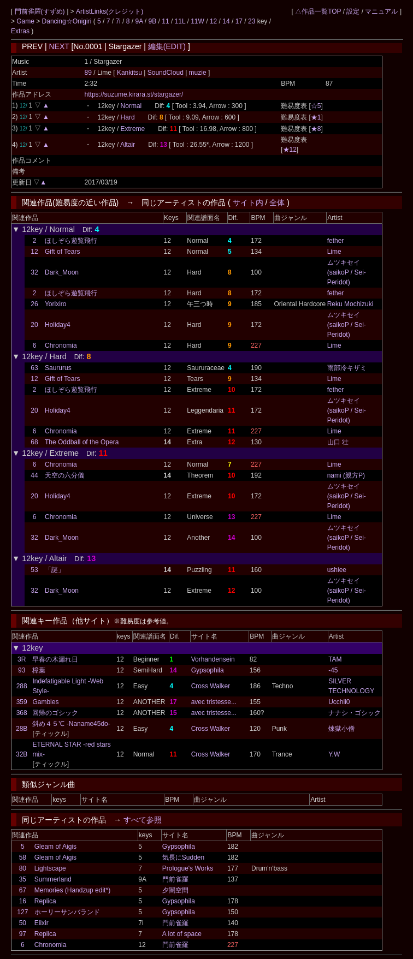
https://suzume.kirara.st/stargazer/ (134, 94)
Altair (127, 144)
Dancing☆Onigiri (67, 21)
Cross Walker (211, 686)
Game (26, 21)
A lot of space (182, 934)
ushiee (336, 570)
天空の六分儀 (64, 475)
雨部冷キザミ (347, 368)
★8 (316, 129)
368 (21, 713)
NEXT (59, 46)
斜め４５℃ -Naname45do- (71, 724)
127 (22, 912)
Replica (45, 901)
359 (21, 702)
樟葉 (38, 670)
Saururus (58, 368)
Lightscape (50, 868)
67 (22, 890)
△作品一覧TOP (318, 11)
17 (239, 21)
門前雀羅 (175, 879)
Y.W (334, 754)
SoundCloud (165, 72)
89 (88, 72)
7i (117, 21)
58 (22, 857)
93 (21, 670)
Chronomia (61, 345)
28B (21, 728)
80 (22, 868)
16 (22, 901)
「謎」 (54, 570)
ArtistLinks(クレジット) (109, 11)
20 (34, 325)
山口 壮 (338, 442)
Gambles (45, 702)
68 (34, 442)
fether (335, 241)
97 (22, 934)
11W (197, 21)
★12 (290, 149)
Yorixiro (56, 304)
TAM (334, 659)
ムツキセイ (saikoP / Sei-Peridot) (346, 272)
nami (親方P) (346, 475)
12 (213, 21)
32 (34, 272)
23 (251, 21)
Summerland (53, 879)
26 (34, 304)
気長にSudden (183, 857)
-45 (333, 670)
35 (22, 879)
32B (21, 754)
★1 (316, 117)
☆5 (316, 106)
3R (21, 659)
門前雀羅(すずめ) (41, 11)
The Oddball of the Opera (82, 442)
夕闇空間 (175, 890)
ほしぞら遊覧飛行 (71, 241)
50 (22, 923)
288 (21, 686)
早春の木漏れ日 (55, 659)
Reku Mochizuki (350, 304)
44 (34, 475)
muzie (197, 72)
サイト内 (248, 202)
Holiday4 (57, 325)
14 (225, 21)
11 (165, 21)
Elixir (41, 923)
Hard (128, 117)
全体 (277, 202)
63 (34, 368)
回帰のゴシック (55, 713)
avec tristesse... (214, 702)
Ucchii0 (339, 702)
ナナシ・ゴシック (354, 713)
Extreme (133, 129)
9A (139, 21)
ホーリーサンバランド (67, 912)
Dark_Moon (62, 272)
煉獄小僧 (341, 728)
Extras (20, 31)
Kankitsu (130, 72)
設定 (352, 11)
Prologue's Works (187, 868)
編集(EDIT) (167, 46)
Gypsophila (207, 670)
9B (153, 21)
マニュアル (381, 11)
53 (34, 570)
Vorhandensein (213, 659)
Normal (131, 106)
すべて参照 (142, 819)
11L (180, 21)
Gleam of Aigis (55, 846)
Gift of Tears (62, 251)
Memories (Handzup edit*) (72, 890)
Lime (334, 251)
